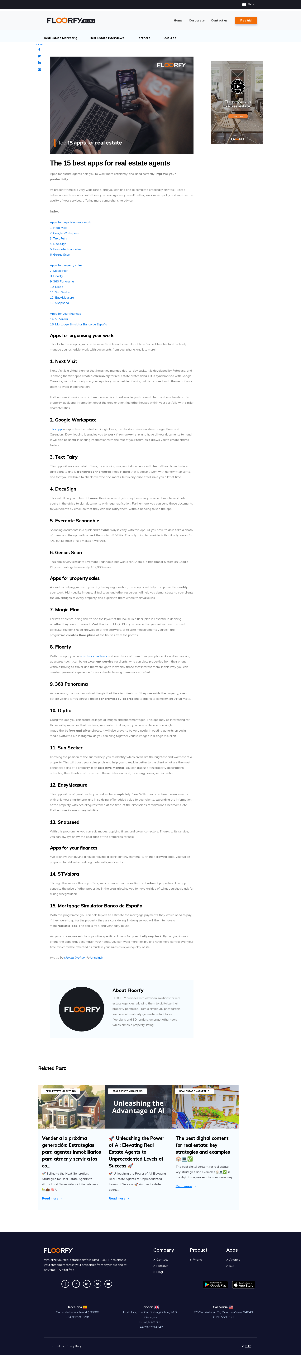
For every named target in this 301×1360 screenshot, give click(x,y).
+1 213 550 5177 (223, 1322)
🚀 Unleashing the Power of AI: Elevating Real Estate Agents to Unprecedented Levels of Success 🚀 (144, 1152)
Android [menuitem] (233, 1264)
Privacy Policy (73, 1351)
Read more (50, 1198)
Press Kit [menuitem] (160, 1271)
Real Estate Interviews (107, 38)
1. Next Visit (58, 228)
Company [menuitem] (163, 1255)
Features (169, 38)
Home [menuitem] (178, 20)
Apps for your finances (65, 313)
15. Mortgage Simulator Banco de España (78, 324)
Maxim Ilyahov (74, 957)
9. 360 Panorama (62, 281)
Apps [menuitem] (232, 1255)
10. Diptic (56, 287)
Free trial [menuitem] (246, 20)
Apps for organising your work (70, 222)
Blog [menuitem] (158, 1277)
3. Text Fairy (58, 238)
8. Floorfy (56, 276)
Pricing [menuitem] (196, 1264)
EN (248, 4)
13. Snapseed (59, 303)
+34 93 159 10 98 (77, 1322)
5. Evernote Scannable (65, 249)
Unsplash (96, 957)
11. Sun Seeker (60, 292)
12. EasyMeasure (62, 297)
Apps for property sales (66, 265)
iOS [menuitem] (230, 1271)
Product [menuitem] (199, 1255)
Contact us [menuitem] (219, 20)
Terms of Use (57, 1351)
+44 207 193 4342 (150, 1332)
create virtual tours (94, 656)
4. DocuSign (58, 244)
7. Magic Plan (59, 270)
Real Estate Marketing (61, 38)
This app (56, 429)
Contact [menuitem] (160, 1264)
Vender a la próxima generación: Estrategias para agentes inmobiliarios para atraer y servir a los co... (71, 1152)
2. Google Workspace (64, 233)
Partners (143, 38)
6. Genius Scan (60, 254)
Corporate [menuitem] (197, 20)
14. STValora (59, 319)
